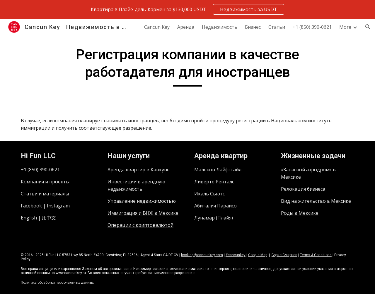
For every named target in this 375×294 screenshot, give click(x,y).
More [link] (345, 27)
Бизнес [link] (253, 27)
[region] (187, 9)
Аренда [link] (185, 27)
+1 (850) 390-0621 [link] (312, 27)
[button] (368, 27)
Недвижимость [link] (219, 27)
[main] (187, 66)
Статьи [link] (276, 27)
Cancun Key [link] (157, 27)
